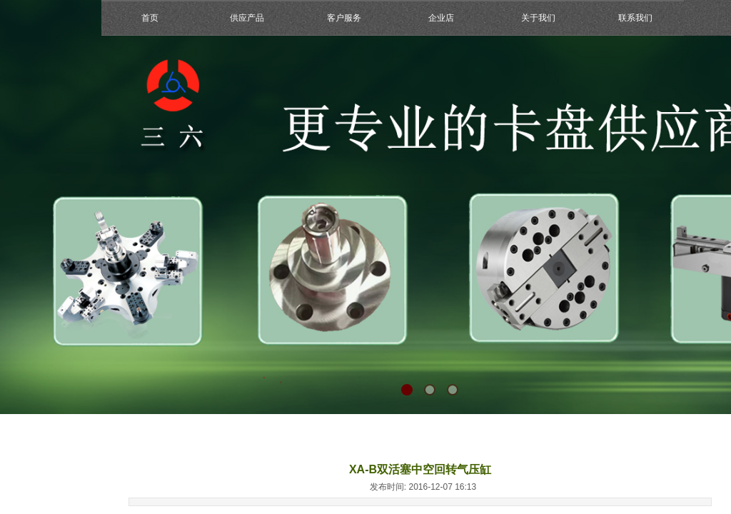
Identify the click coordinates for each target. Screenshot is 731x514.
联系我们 (635, 18)
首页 (149, 18)
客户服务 (344, 18)
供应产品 (247, 18)
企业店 (441, 18)
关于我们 (538, 18)
